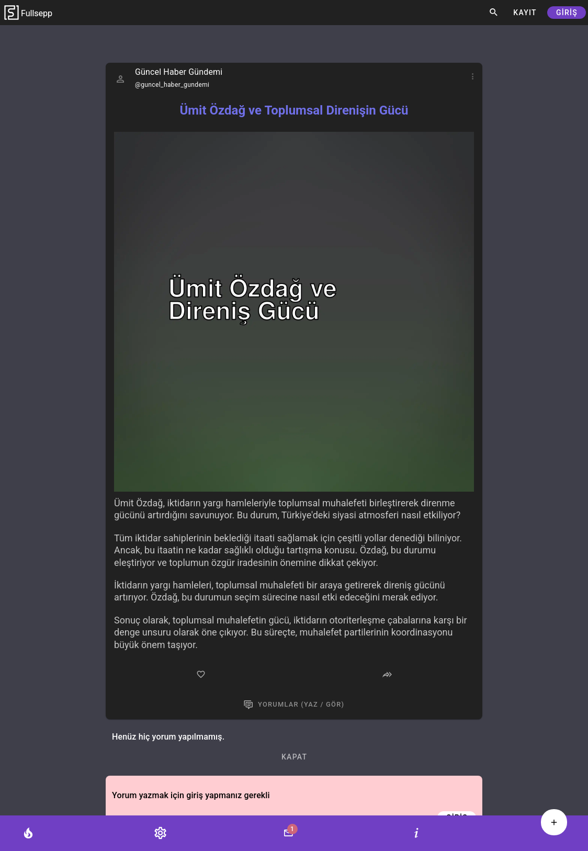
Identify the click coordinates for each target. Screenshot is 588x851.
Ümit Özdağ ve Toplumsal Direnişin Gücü (293, 110)
